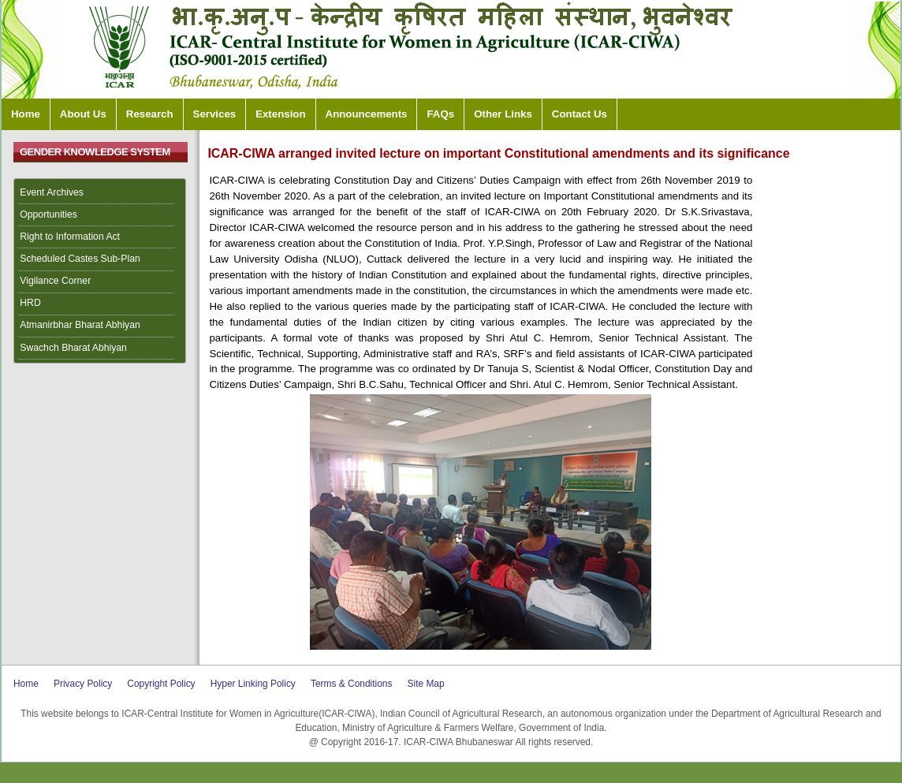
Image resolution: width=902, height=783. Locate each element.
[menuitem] (100, 193)
